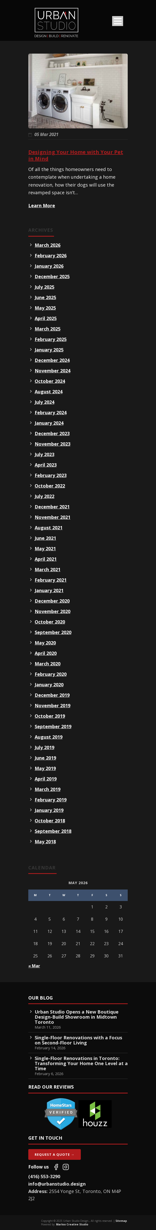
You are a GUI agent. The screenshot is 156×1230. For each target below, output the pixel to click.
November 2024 (52, 371)
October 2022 (50, 486)
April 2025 (46, 318)
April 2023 (46, 465)
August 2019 (48, 737)
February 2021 (51, 580)
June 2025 (45, 297)
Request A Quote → (54, 1154)
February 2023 (51, 475)
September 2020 (53, 632)
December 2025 (52, 276)
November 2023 (52, 444)
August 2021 (48, 528)
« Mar (34, 966)
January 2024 (49, 423)
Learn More (41, 205)
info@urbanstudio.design (57, 1184)
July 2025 (44, 287)
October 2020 (50, 622)
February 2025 (51, 339)
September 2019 (53, 726)
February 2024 (51, 412)
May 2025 (45, 308)
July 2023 (44, 454)
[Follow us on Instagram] (65, 1167)
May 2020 (45, 643)
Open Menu (117, 21)
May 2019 (45, 768)
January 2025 (49, 350)
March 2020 (47, 664)
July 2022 (44, 496)
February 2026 (51, 255)
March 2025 (47, 329)
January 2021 (49, 590)
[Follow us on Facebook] (56, 1167)
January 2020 (49, 684)
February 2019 (51, 800)
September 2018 (53, 831)
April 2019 (46, 779)
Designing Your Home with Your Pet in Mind (75, 155)
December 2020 (52, 601)
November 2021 (52, 517)
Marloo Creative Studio (72, 1224)
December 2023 (52, 433)
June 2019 (45, 758)
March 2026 (47, 245)
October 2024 (50, 381)
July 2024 (44, 402)
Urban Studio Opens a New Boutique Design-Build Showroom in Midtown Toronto (77, 1017)
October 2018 (50, 821)
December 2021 (52, 507)
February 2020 (51, 674)
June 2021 (45, 538)
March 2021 (47, 569)
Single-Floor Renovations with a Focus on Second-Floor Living (78, 1040)
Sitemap (121, 1221)
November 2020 (52, 611)
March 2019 (47, 789)
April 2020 (46, 653)
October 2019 (50, 716)
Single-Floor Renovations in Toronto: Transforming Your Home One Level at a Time (81, 1063)
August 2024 (48, 391)
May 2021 (45, 548)
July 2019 (44, 747)
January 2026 (49, 266)
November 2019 (52, 705)
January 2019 (49, 810)
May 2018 (45, 841)
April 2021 (46, 559)
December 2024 (52, 360)
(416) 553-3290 (44, 1176)
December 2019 (52, 695)
